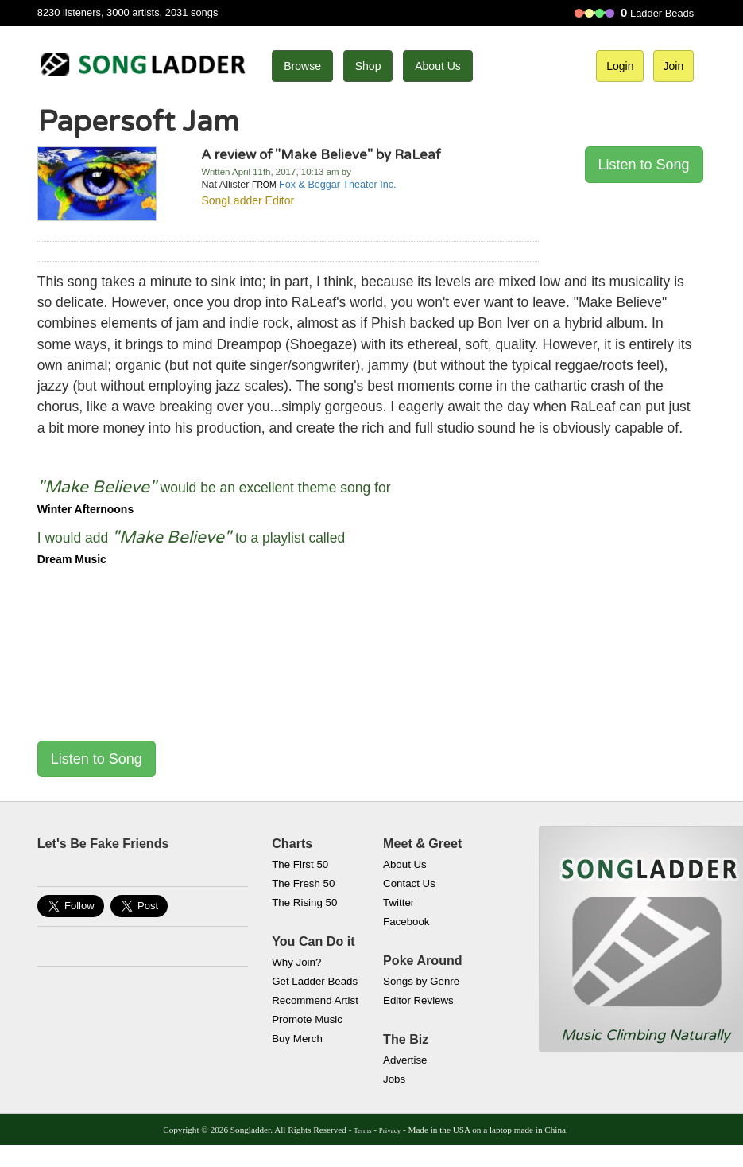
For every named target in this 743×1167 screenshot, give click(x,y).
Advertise (405, 1060)
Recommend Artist (315, 1000)
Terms (362, 1130)
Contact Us (409, 883)
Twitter (398, 902)
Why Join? (296, 962)
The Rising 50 (304, 902)
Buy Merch (297, 1038)
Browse (302, 66)
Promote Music (307, 1019)
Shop (368, 66)
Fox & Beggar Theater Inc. (337, 184)
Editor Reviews (418, 1000)
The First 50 (300, 864)
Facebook (406, 922)
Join (674, 66)
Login (619, 66)
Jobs (394, 1079)
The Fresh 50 (303, 883)
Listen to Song (644, 165)
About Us (438, 66)
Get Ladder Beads (315, 981)
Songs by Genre (421, 981)
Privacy (390, 1130)
